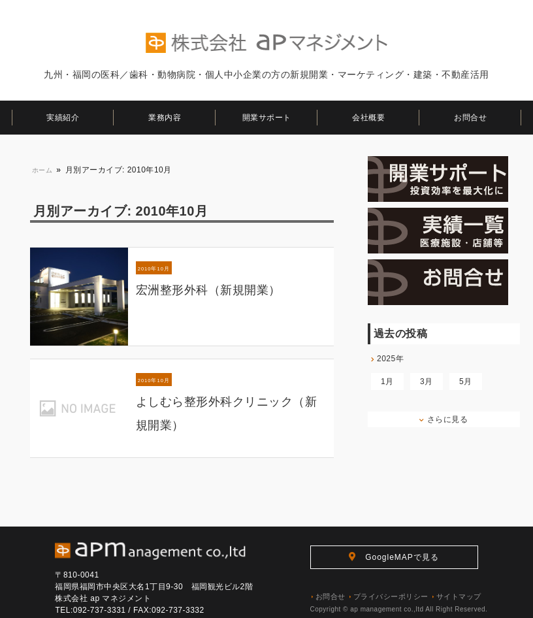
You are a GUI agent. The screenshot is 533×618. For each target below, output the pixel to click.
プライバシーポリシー (388, 596)
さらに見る (443, 419)
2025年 (387, 358)
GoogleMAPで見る (394, 557)
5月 (465, 381)
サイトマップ (456, 596)
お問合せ (470, 117)
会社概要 (368, 117)
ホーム (42, 170)
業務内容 (164, 117)
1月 (387, 381)
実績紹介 (62, 117)
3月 (426, 381)
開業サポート (266, 117)
